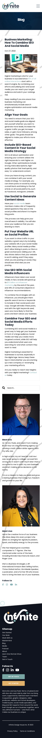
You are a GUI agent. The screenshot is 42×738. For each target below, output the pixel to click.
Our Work (6, 635)
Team (4, 657)
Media (4, 646)
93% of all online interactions (20, 80)
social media (19, 203)
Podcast (5, 649)
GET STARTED (13, 683)
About (4, 651)
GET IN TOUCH (13, 677)
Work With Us (7, 638)
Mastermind (7, 640)
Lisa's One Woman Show (11, 654)
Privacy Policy (12, 731)
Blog (3, 643)
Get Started (6, 632)
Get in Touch (7, 659)
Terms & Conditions (27, 731)
